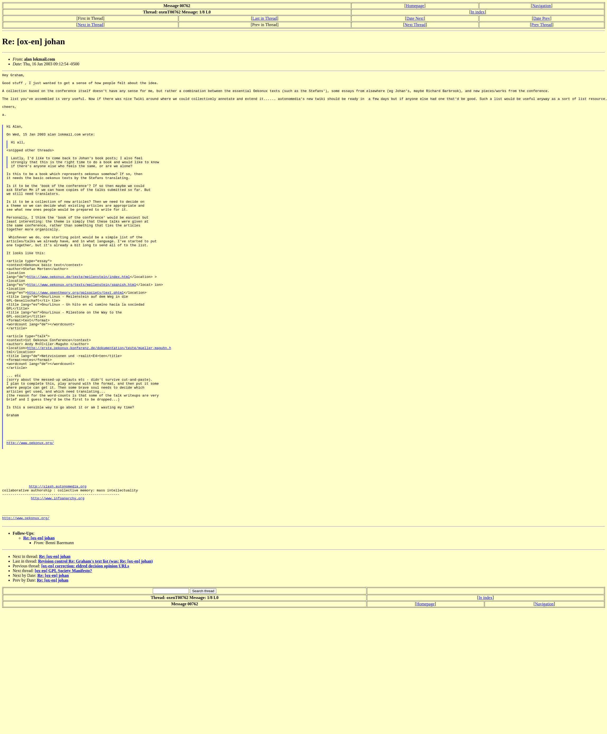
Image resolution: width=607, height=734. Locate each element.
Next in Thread (90, 24)
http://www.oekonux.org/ (30, 517)
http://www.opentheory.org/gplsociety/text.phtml (75, 336)
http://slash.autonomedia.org (57, 569)
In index (478, 12)
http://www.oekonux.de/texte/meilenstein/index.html (78, 317)
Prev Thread (541, 24)
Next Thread (415, 24)
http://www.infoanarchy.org (57, 583)
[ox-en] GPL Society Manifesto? (63, 661)
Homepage (415, 5)
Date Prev (541, 18)
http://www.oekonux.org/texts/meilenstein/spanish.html (81, 327)
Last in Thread (264, 18)
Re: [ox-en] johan (39, 628)
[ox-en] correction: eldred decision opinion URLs (85, 656)
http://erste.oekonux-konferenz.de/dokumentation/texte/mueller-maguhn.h (99, 403)
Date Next (414, 18)
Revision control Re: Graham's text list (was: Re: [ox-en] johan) (95, 651)
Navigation (541, 5)
